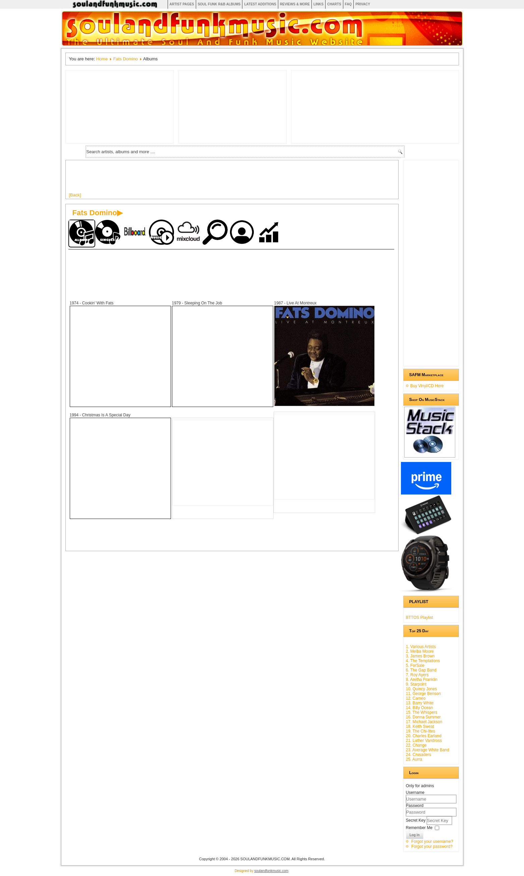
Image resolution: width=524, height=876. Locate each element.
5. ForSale (415, 665)
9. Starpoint (416, 684)
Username (415, 792)
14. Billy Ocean (419, 707)
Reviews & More (295, 4)
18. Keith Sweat (420, 726)
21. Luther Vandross (424, 740)
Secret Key (416, 820)
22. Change (416, 745)
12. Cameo (416, 698)
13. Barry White (420, 703)
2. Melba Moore (420, 651)
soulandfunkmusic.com (271, 871)
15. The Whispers (422, 712)
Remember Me (419, 827)
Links (318, 4)
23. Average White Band (427, 750)
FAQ (348, 4)
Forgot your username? (432, 841)
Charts (334, 4)
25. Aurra (414, 759)
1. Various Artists (421, 646)
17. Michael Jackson (424, 721)
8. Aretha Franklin (422, 679)
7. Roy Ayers (417, 675)
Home (102, 58)
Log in (415, 835)
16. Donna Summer (423, 717)
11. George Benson (423, 693)
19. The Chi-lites (420, 731)
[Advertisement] (191, 179)
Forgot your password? (432, 846)
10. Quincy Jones (421, 689)
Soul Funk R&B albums (219, 4)
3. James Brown (420, 656)
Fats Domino (125, 58)
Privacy (362, 4)
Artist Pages (182, 4)
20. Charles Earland (424, 736)
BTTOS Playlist (419, 617)
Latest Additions (260, 4)
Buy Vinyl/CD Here (427, 386)
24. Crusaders (418, 754)
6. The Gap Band (421, 670)
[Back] (75, 194)
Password (415, 805)
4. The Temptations (423, 660)
